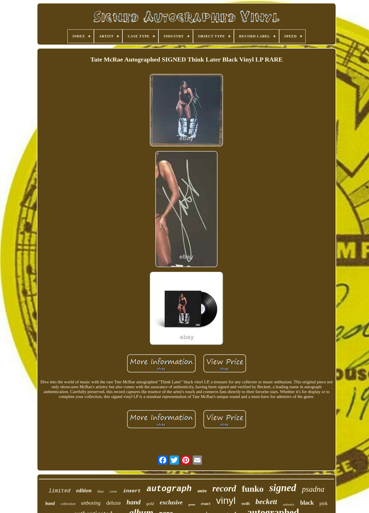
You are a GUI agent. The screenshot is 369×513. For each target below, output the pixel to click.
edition (84, 490)
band (50, 503)
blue (100, 491)
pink (323, 503)
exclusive (171, 502)
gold (150, 503)
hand (133, 502)
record (224, 488)
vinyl (226, 500)
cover (114, 491)
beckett (266, 501)
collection (67, 503)
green (191, 504)
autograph (169, 489)
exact (205, 503)
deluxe (113, 503)
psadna (313, 489)
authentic (288, 504)
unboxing (91, 503)
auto (202, 490)
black (307, 502)
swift (245, 503)
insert (132, 491)
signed (282, 487)
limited (60, 491)
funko (253, 488)
